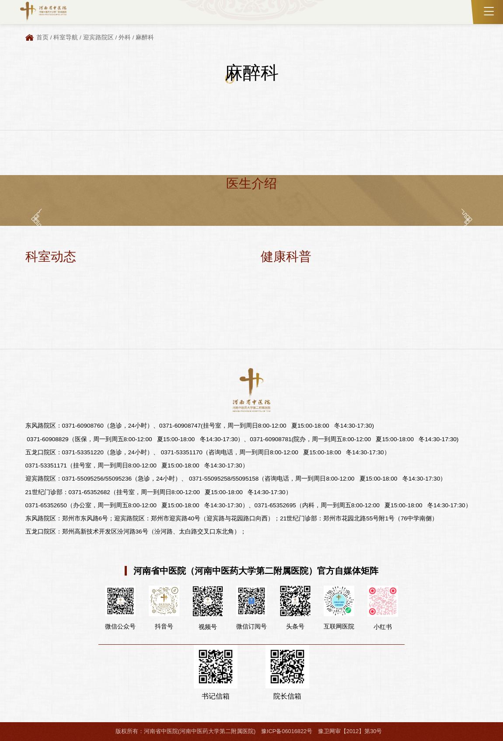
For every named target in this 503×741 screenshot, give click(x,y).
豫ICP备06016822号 (286, 731)
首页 (42, 37)
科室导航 (65, 37)
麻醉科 (145, 37)
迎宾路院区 (98, 37)
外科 (125, 37)
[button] (36, 219)
